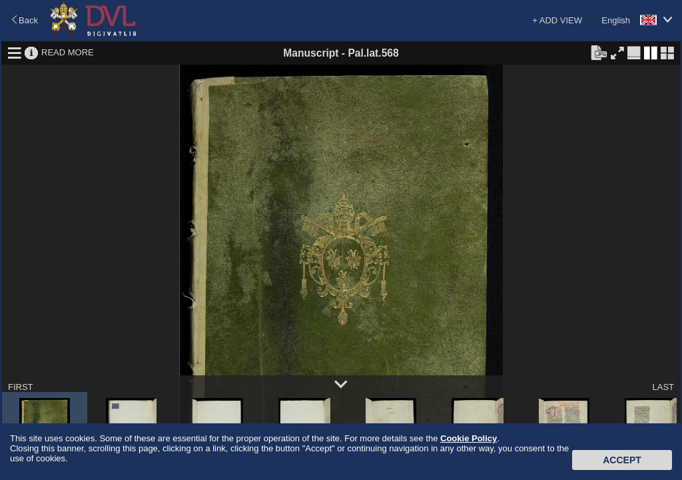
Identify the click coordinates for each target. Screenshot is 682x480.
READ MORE (67, 52)
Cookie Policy (468, 438)
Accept (622, 460)
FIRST (20, 387)
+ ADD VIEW (557, 20)
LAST (663, 387)
